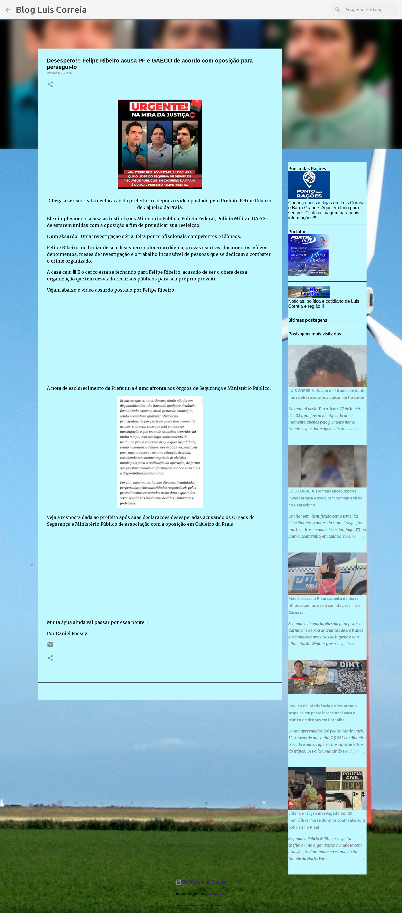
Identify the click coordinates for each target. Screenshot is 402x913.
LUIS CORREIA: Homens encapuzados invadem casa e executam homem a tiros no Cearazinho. (325, 498)
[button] (50, 84)
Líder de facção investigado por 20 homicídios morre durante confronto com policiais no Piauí (326, 820)
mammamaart (216, 893)
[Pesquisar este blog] (368, 9)
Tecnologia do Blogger (201, 882)
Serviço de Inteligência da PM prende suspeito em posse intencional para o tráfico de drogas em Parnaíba (322, 713)
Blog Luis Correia (51, 9)
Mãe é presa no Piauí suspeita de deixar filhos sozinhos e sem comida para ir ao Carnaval (324, 605)
